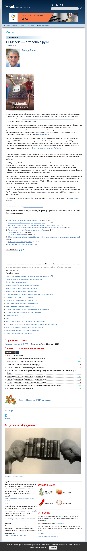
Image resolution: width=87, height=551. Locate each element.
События (31, 26)
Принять (53, 548)
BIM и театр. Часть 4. (15, 232)
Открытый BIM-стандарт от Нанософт (19, 297)
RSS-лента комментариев (14, 476)
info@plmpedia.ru (43, 135)
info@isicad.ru (60, 523)
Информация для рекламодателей (48, 536)
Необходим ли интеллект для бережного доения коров (25, 321)
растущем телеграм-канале (33, 207)
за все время (18, 355)
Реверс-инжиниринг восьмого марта (19, 334)
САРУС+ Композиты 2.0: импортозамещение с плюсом (26, 382)
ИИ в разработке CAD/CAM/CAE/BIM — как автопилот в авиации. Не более (34, 385)
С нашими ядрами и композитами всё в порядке (23, 312)
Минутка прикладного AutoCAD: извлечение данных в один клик (31, 225)
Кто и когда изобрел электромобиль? (20, 388)
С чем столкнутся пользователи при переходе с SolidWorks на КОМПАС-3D (35, 228)
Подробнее (41, 533)
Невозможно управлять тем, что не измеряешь (23, 331)
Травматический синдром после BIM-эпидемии (23, 285)
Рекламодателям (43, 26)
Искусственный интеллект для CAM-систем (21, 291)
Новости (7, 26)
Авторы (22, 26)
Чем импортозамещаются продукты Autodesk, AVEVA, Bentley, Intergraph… (33, 325)
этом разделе (74, 198)
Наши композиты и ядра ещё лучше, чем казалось (24, 279)
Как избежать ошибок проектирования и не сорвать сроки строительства (48, 119)
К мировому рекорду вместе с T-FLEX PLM (21, 300)
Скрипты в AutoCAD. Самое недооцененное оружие (26, 223)
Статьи (14, 26)
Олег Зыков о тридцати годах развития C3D (22, 303)
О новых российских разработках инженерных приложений (27, 309)
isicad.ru (61, 516)
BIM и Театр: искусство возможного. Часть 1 (24, 244)
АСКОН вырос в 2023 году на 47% (20, 242)
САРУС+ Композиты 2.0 (11, 535)
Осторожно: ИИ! (12, 315)
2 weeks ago (20, 520)
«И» (7, 318)
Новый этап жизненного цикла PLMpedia (46, 148)
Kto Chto (7, 504)
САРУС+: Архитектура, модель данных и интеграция (20, 498)
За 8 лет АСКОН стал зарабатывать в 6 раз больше (24, 328)
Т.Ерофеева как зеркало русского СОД (20, 306)
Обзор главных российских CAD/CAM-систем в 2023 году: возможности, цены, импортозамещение (43, 237)
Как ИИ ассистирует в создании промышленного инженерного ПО (29, 276)
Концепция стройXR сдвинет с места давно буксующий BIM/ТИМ (29, 294)
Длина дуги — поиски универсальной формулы (25, 220)
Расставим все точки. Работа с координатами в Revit (27, 230)
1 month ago (22, 535)
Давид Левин (29, 50)
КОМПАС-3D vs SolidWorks (17, 235)
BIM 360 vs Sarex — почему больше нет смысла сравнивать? (29, 376)
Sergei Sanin (8, 482)
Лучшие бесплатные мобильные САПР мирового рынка (27, 379)
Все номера (9, 411)
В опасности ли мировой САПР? (16, 344)
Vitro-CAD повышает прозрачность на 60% (21, 288)
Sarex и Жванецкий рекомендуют (18, 282)
